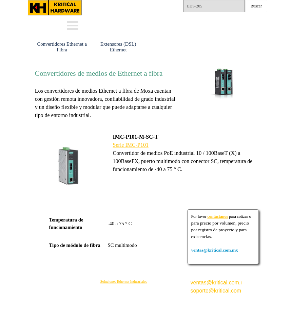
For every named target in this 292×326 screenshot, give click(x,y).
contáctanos (217, 216)
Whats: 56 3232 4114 (128, 15)
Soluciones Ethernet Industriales (123, 281)
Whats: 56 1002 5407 (128, 24)
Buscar (256, 6)
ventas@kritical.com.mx (134, 3)
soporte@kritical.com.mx (220, 291)
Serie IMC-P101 (131, 145)
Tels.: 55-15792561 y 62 (213, 22)
